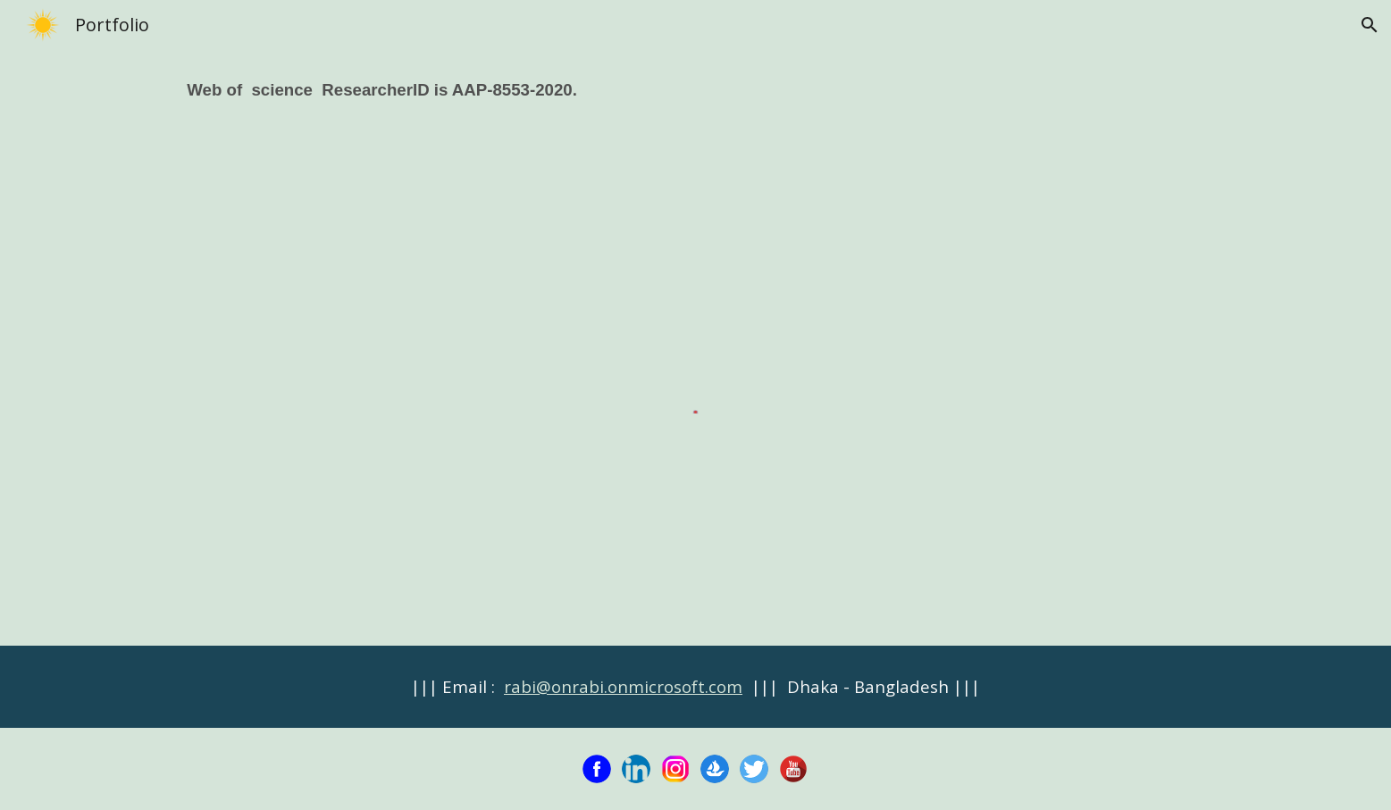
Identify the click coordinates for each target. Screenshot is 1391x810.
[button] (1369, 25)
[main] (695, 102)
